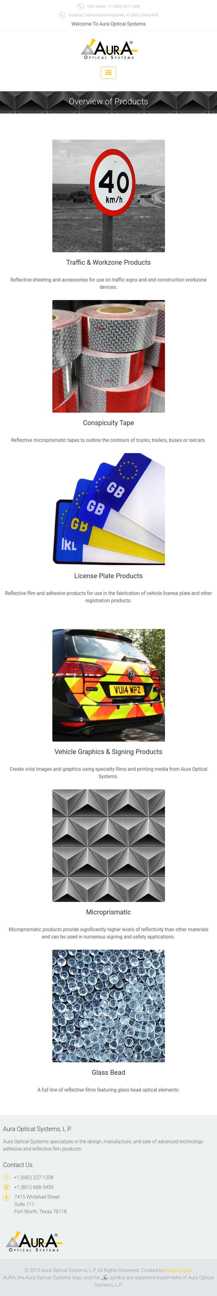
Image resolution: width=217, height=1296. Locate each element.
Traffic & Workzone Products (108, 262)
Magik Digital (178, 1270)
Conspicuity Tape (108, 423)
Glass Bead (108, 1072)
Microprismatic (108, 912)
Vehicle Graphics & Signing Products (108, 752)
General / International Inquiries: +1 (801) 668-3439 (109, 15)
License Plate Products (108, 576)
